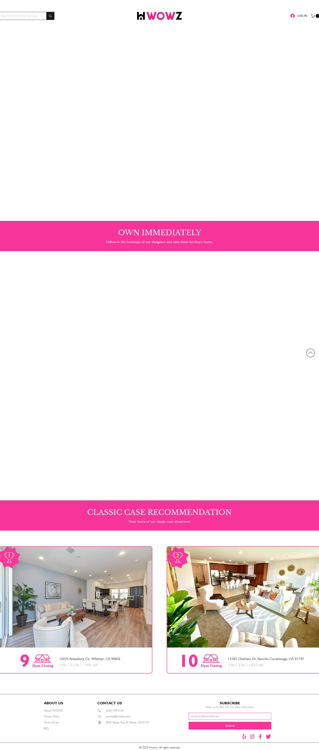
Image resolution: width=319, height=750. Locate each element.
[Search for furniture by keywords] (19, 16)
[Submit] (230, 725)
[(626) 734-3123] (120, 710)
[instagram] (252, 736)
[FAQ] (58, 728)
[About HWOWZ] (58, 710)
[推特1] (268, 736)
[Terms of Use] (58, 722)
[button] (55, 703)
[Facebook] (260, 736)
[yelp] (244, 736)
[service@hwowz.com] (123, 716)
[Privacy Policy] (58, 716)
